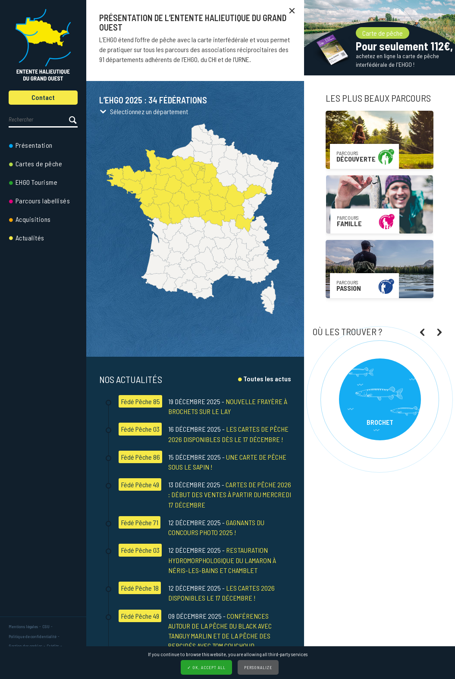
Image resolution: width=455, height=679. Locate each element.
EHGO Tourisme (37, 182)
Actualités (30, 238)
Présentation (34, 145)
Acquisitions (33, 219)
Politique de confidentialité (32, 636)
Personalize (258, 667)
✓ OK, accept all (206, 667)
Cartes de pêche (39, 163)
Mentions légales (23, 626)
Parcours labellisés (43, 200)
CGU (46, 626)
